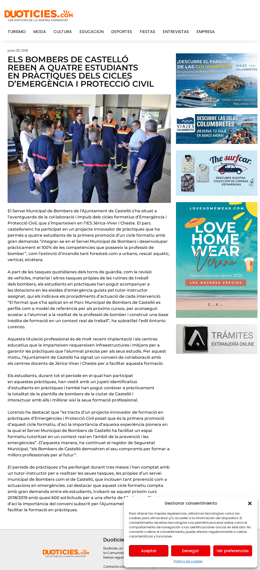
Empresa (206, 32)
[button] (249, 503)
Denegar (190, 550)
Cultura (63, 32)
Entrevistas (176, 32)
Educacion (91, 32)
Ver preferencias (233, 550)
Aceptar (149, 550)
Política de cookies (188, 561)
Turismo (17, 32)
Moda (39, 32)
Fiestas (147, 32)
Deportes (121, 32)
